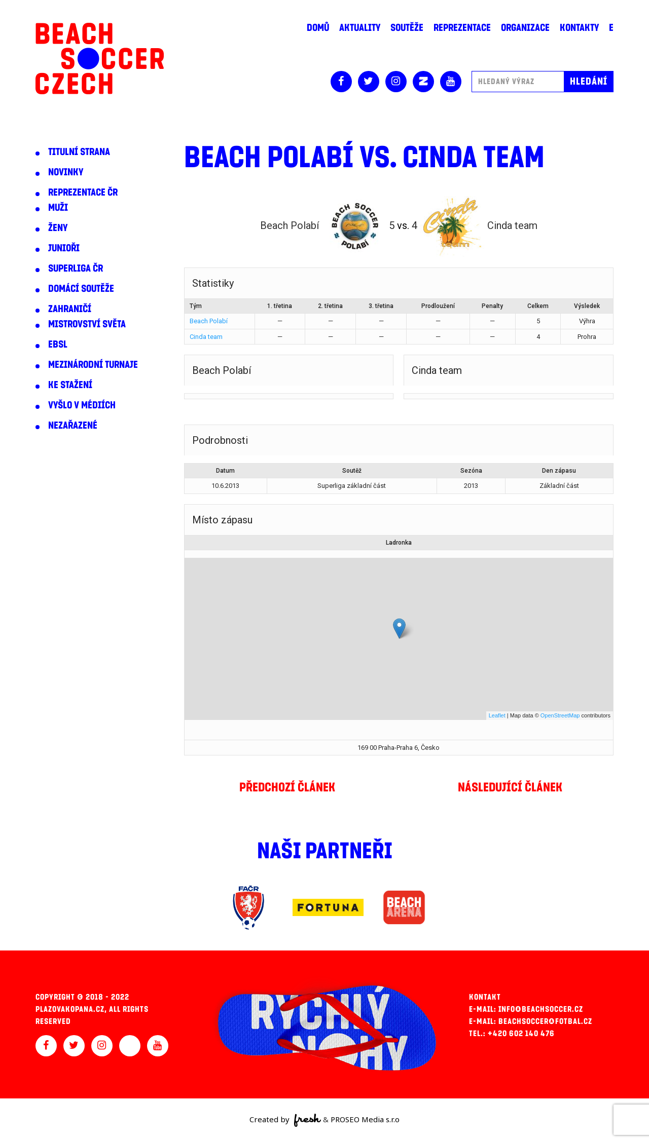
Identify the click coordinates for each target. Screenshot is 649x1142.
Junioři (64, 248)
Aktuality (359, 28)
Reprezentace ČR (83, 192)
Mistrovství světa (87, 324)
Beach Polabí (209, 321)
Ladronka (399, 542)
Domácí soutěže (81, 289)
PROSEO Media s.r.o (365, 1119)
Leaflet (497, 715)
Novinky (65, 172)
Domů (318, 28)
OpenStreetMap (560, 715)
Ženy (57, 228)
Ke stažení (70, 385)
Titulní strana (79, 152)
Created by (285, 1120)
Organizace (525, 28)
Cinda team (206, 336)
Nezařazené (72, 426)
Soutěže (406, 28)
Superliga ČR (75, 268)
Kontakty (579, 28)
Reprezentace (462, 28)
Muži (58, 208)
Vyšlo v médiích (82, 405)
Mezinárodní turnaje (93, 365)
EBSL (57, 344)
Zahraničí (69, 309)
